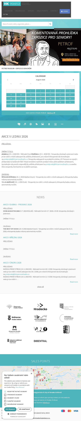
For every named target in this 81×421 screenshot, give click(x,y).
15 (70, 95)
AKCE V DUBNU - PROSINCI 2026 (17, 204)
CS (4, 14)
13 (50, 95)
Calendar (8, 11)
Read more (74, 234)
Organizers (20, 11)
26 (40, 102)
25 (30, 102)
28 (60, 102)
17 (21, 98)
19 (40, 98)
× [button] (31, 373)
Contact (54, 11)
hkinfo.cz (51, 113)
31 (21, 106)
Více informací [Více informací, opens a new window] (20, 387)
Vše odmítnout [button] (24, 409)
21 (60, 98)
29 (70, 102)
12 (40, 95)
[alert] (18, 395)
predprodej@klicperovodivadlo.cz (16, 159)
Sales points (42, 11)
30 (11, 106)
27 (50, 102)
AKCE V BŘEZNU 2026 (12, 237)
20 (50, 98)
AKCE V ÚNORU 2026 (12, 262)
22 (70, 98)
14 (60, 95)
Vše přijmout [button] (10, 409)
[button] (18, 414)
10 (21, 95)
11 (30, 95)
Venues (31, 11)
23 (11, 102)
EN (7, 14)
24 (21, 102)
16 (11, 98)
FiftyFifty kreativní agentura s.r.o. (40, 418)
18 (30, 98)
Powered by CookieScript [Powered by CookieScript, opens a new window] (18, 416)
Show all (40, 287)
